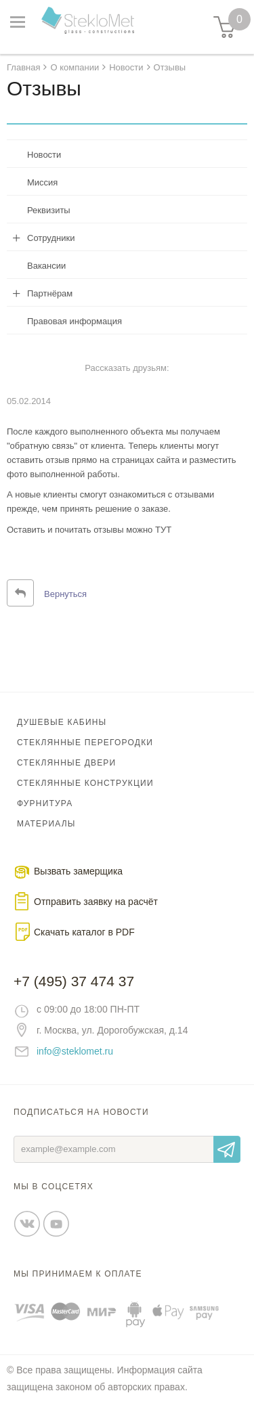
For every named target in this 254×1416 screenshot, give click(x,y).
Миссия (42, 182)
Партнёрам (49, 293)
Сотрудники (51, 238)
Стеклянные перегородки (85, 742)
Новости (44, 155)
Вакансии (46, 266)
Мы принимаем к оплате (78, 1274)
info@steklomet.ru (75, 1051)
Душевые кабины (61, 722)
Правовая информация (74, 321)
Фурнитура (44, 803)
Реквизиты (48, 210)
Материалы (46, 823)
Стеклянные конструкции (85, 783)
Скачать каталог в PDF (84, 932)
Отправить (226, 1149)
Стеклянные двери (66, 763)
